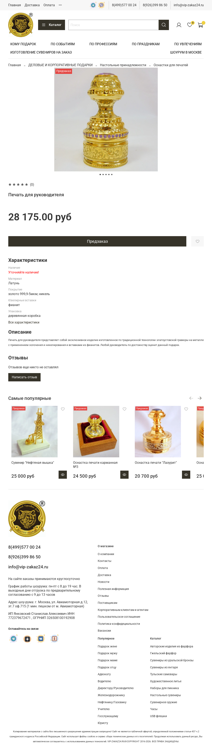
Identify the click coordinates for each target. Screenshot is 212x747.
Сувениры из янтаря (164, 667)
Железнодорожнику (111, 695)
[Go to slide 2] (103, 174)
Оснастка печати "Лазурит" (164, 469)
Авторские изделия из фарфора (171, 646)
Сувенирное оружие (163, 702)
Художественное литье (165, 681)
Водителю (104, 681)
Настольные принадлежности (123, 65)
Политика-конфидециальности (119, 624)
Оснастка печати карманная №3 (101, 469)
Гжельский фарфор (163, 653)
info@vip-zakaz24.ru (189, 5)
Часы (154, 709)
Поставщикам (107, 603)
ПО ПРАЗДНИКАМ (146, 44)
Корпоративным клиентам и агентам (123, 610)
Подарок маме (107, 660)
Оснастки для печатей (171, 65)
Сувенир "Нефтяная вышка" (29, 469)
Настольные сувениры (165, 695)
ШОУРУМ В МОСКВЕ (186, 52)
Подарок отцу (107, 667)
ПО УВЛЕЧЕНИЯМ (188, 44)
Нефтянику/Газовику (112, 702)
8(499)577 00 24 (124, 5)
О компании (106, 554)
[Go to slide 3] (106, 174)
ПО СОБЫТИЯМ (63, 44)
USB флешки (158, 716)
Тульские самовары (163, 674)
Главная (14, 5)
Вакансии (104, 631)
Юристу (103, 723)
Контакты (104, 561)
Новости (103, 582)
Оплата (49, 5)
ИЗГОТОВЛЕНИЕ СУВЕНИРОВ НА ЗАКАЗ (41, 52)
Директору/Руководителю (116, 688)
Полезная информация (113, 589)
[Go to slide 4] (109, 174)
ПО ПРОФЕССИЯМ (103, 44)
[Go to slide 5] (111, 174)
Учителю (104, 709)
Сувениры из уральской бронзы (172, 660)
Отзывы (103, 596)
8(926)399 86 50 (155, 5)
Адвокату (104, 674)
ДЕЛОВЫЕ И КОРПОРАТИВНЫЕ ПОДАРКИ (60, 65)
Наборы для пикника (164, 688)
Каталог (51, 25)
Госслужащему (108, 716)
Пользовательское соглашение (119, 617)
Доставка (32, 5)
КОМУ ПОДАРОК (23, 44)
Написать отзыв (24, 377)
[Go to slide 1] (100, 174)
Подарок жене (107, 646)
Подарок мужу (107, 653)
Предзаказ (97, 241)
